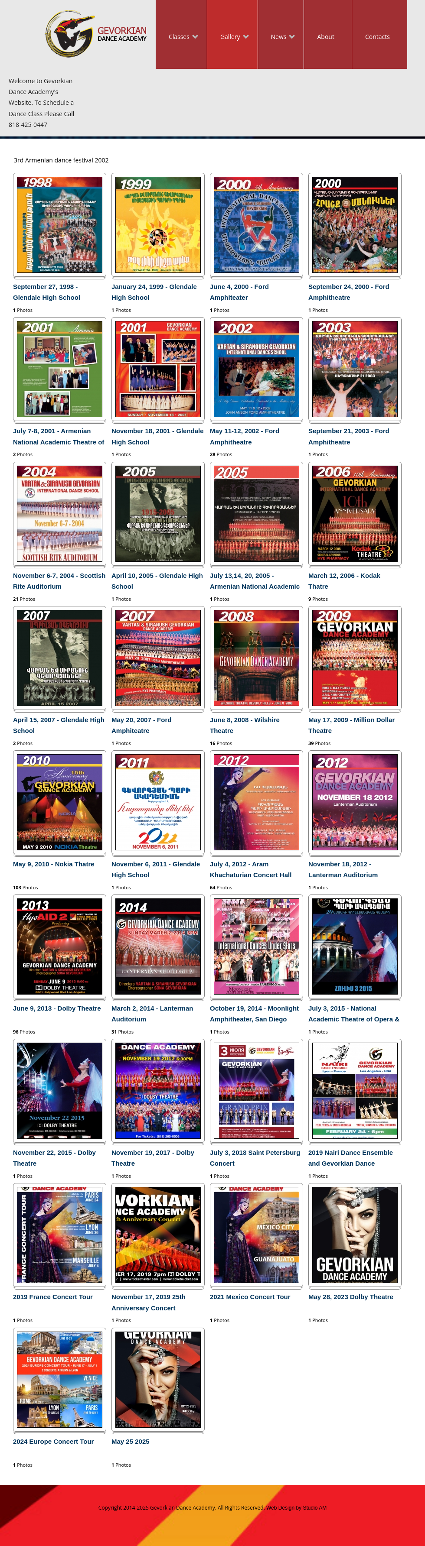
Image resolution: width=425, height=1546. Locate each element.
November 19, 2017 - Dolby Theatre (152, 1158)
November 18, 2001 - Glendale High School (157, 436)
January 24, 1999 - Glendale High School (154, 292)
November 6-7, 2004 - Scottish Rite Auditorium (59, 581)
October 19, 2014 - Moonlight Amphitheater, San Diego (254, 1014)
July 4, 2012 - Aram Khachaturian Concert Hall (250, 869)
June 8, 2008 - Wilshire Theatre (245, 725)
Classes (177, 37)
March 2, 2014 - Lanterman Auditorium (152, 1014)
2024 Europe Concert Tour (53, 1441)
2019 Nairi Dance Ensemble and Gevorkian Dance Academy (350, 1159)
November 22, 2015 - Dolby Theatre (54, 1158)
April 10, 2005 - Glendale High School (157, 581)
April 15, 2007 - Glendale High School (59, 725)
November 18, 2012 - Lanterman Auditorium (343, 869)
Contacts (377, 36)
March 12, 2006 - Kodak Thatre (344, 581)
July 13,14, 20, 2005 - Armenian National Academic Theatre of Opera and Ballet (255, 582)
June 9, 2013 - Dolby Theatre (57, 1008)
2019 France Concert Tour (53, 1296)
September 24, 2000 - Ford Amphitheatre (348, 292)
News (276, 37)
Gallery (228, 37)
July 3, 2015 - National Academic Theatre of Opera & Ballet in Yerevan (353, 1015)
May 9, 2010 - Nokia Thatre (54, 864)
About (325, 36)
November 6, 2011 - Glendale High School (155, 869)
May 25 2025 (130, 1441)
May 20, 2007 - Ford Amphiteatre (141, 725)
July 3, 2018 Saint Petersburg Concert (255, 1158)
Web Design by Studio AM (296, 1508)
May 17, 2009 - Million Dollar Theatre (351, 725)
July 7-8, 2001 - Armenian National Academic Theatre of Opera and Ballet (58, 438)
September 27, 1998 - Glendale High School (46, 292)
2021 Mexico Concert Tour (250, 1296)
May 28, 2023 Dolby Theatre (350, 1296)
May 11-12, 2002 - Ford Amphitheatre (244, 436)
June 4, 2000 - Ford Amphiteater (239, 292)
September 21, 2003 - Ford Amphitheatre (348, 436)
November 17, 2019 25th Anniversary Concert (148, 1302)
